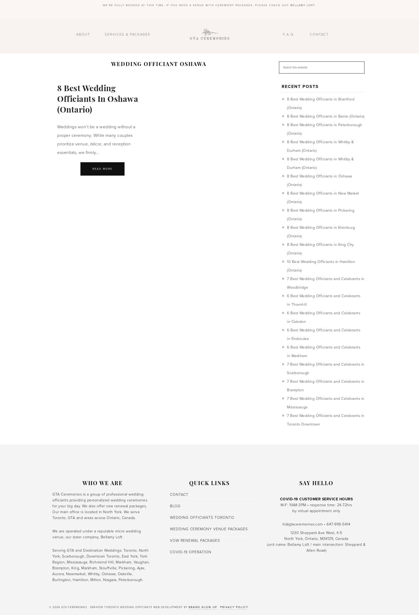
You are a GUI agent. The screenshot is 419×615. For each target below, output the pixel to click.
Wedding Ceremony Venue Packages (209, 529)
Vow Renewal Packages (195, 540)
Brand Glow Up (203, 607)
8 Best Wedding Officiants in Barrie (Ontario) (325, 116)
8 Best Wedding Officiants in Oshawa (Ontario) (97, 100)
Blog (175, 506)
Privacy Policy (234, 607)
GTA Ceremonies (209, 35)
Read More (102, 169)
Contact (179, 494)
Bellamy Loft (302, 5)
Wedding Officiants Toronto (202, 517)
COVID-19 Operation (190, 552)
